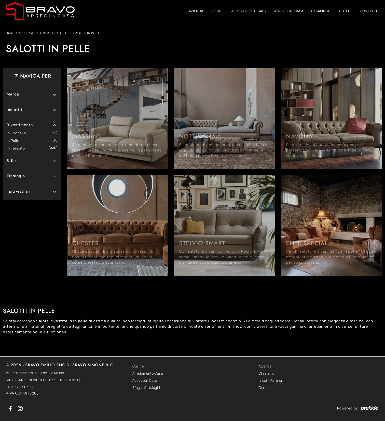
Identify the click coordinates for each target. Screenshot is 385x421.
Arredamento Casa (249, 11)
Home (10, 33)
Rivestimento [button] (20, 124)
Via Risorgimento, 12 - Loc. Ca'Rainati (36, 372)
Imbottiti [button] (15, 109)
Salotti (61, 33)
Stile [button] (11, 160)
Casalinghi (321, 11)
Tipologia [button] (16, 175)
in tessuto (18, 148)
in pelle (15, 140)
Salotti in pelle (86, 33)
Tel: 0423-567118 (19, 387)
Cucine (217, 11)
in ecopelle (18, 133)
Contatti (368, 11)
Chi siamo (266, 373)
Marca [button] (13, 94)
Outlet (345, 11)
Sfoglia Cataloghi (146, 387)
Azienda (196, 11)
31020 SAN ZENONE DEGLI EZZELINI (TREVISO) (43, 380)
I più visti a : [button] (18, 191)
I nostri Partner (270, 380)
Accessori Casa (288, 11)
